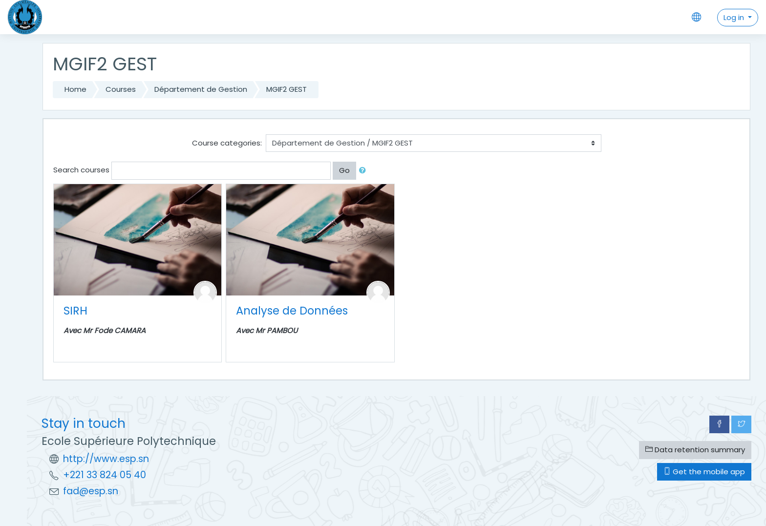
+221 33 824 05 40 (104, 475)
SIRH (75, 310)
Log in (734, 17)
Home (75, 89)
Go (344, 170)
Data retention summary (695, 449)
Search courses (81, 170)
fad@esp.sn (90, 491)
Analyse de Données (292, 310)
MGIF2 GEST (286, 89)
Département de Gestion (200, 89)
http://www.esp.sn (106, 458)
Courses (121, 89)
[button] (364, 171)
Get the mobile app (704, 471)
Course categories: (227, 143)
